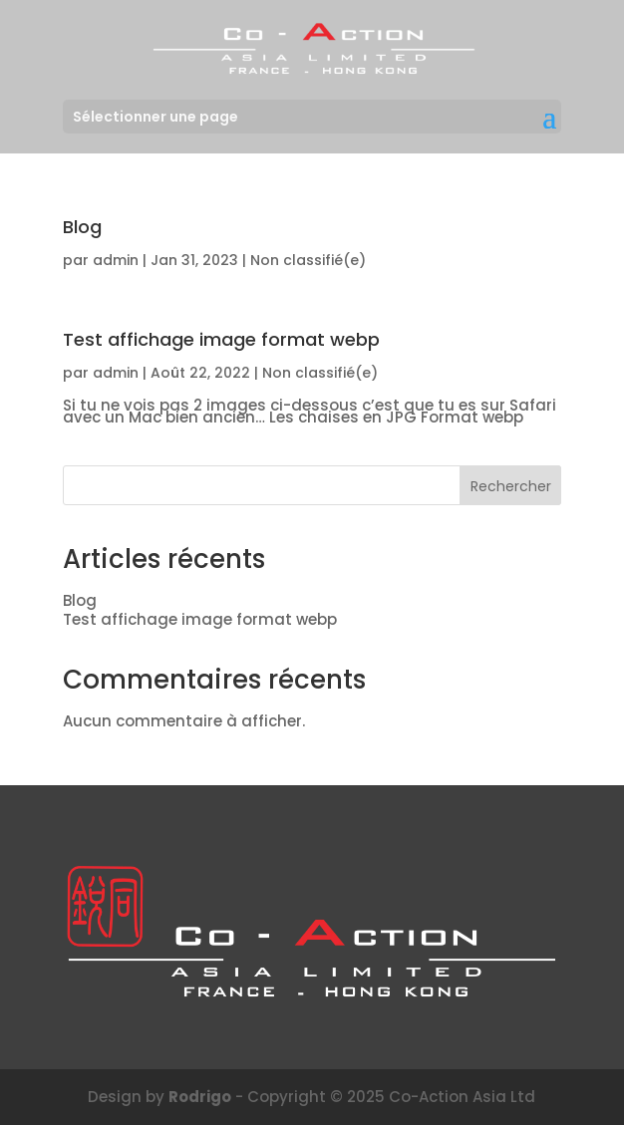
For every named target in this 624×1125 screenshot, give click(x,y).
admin (116, 260)
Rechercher (510, 486)
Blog (82, 226)
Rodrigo (199, 1096)
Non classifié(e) (308, 260)
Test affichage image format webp (221, 339)
